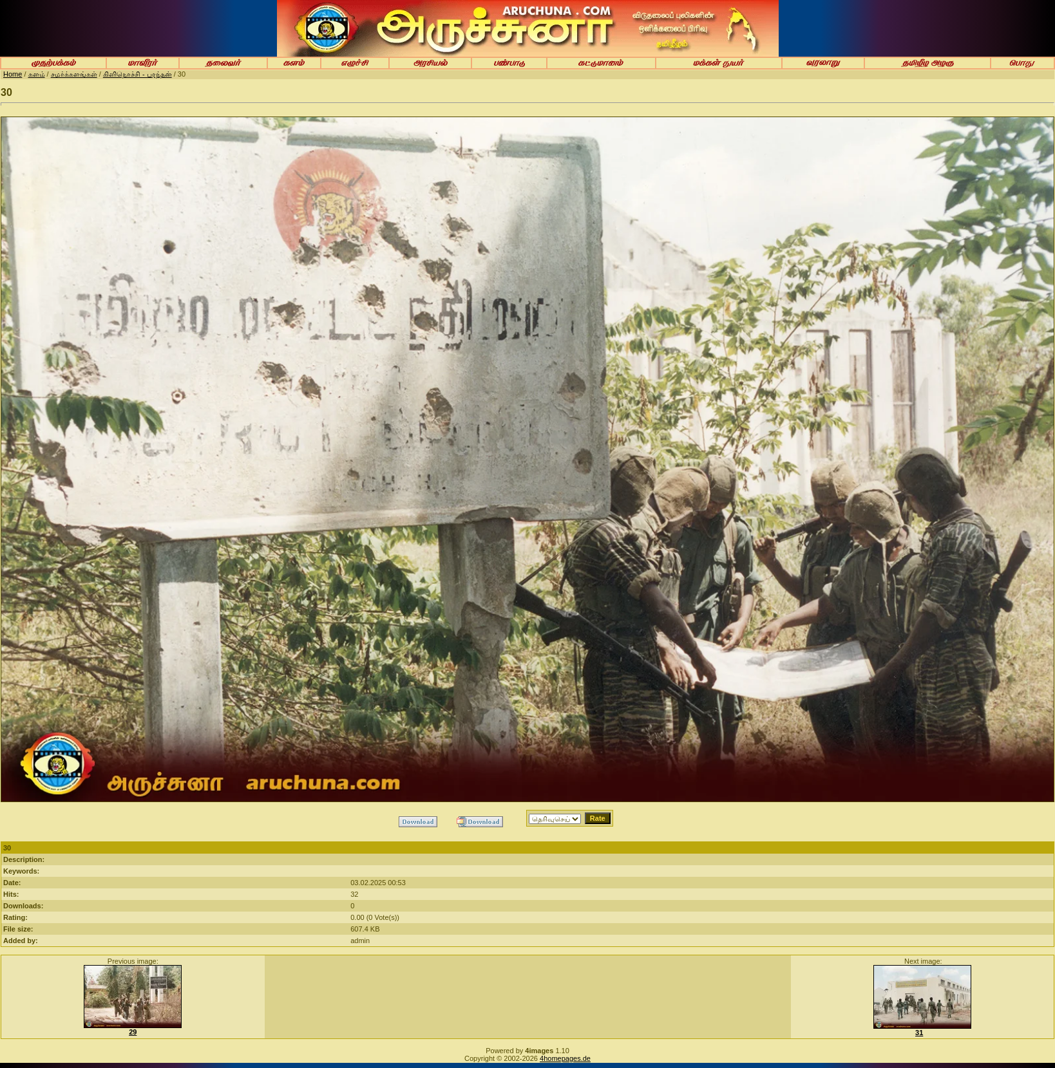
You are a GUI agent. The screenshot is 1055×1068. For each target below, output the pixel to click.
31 (919, 1032)
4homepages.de (565, 1058)
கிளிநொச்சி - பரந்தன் (137, 74)
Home (12, 74)
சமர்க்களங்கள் (74, 74)
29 (133, 1032)
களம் (36, 74)
